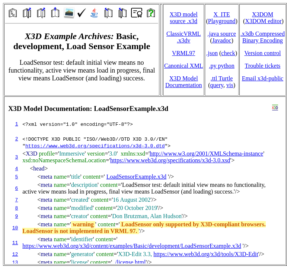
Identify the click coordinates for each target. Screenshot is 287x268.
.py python (221, 66)
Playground (222, 21)
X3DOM (262, 14)
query (216, 85)
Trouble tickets (262, 66)
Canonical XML (183, 66)
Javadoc (222, 40)
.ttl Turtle (222, 78)
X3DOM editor (263, 21)
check (228, 53)
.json (212, 53)
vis (229, 85)
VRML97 (183, 53)
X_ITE (221, 14)
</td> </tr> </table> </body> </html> (145, 181)
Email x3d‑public (263, 78)
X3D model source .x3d (184, 17)
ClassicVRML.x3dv (183, 37)
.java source (221, 34)
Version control (262, 53)
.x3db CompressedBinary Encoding (262, 37)
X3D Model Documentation (183, 81)
